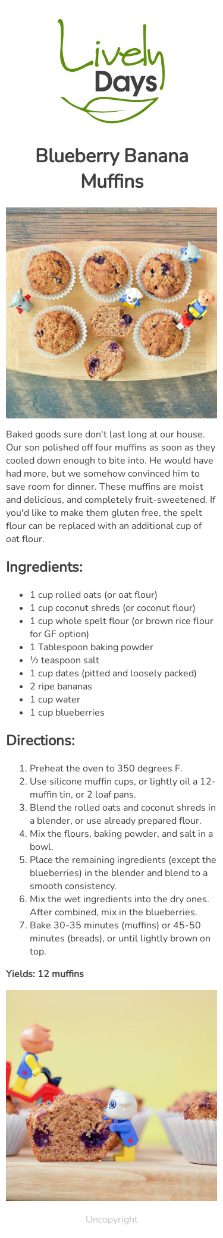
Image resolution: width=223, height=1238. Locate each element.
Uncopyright (112, 1219)
